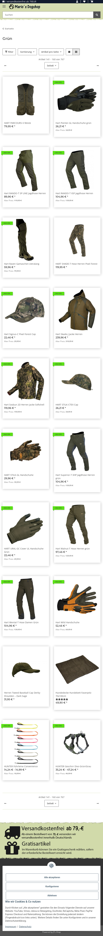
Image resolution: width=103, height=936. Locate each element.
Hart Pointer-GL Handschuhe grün (73, 122)
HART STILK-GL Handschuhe (18, 474)
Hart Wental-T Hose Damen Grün (21, 622)
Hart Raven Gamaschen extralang (21, 263)
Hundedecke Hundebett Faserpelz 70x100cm (73, 694)
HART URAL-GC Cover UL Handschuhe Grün (23, 550)
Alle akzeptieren (52, 877)
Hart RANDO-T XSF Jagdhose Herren (74, 193)
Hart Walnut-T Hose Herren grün (73, 548)
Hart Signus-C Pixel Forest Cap (20, 334)
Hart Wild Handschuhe (67, 622)
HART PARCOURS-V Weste (17, 122)
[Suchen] (96, 14)
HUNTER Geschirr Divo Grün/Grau (73, 766)
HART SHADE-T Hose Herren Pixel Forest (76, 263)
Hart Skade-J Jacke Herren (69, 334)
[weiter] (97, 65)
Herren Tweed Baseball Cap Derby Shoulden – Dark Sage (22, 694)
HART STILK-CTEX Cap (67, 404)
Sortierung (26, 51)
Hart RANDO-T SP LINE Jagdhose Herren (25, 193)
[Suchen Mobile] (48, 14)
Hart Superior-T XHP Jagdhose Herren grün (75, 476)
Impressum (10, 926)
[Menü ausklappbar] (4, 5)
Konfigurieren (52, 886)
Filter (9, 51)
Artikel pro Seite (50, 51)
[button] (77, 1)
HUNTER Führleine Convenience (21, 766)
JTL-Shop (57, 932)
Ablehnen (52, 895)
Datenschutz (25, 926)
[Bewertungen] (62, 699)
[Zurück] (5, 65)
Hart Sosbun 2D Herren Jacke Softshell (24, 404)
